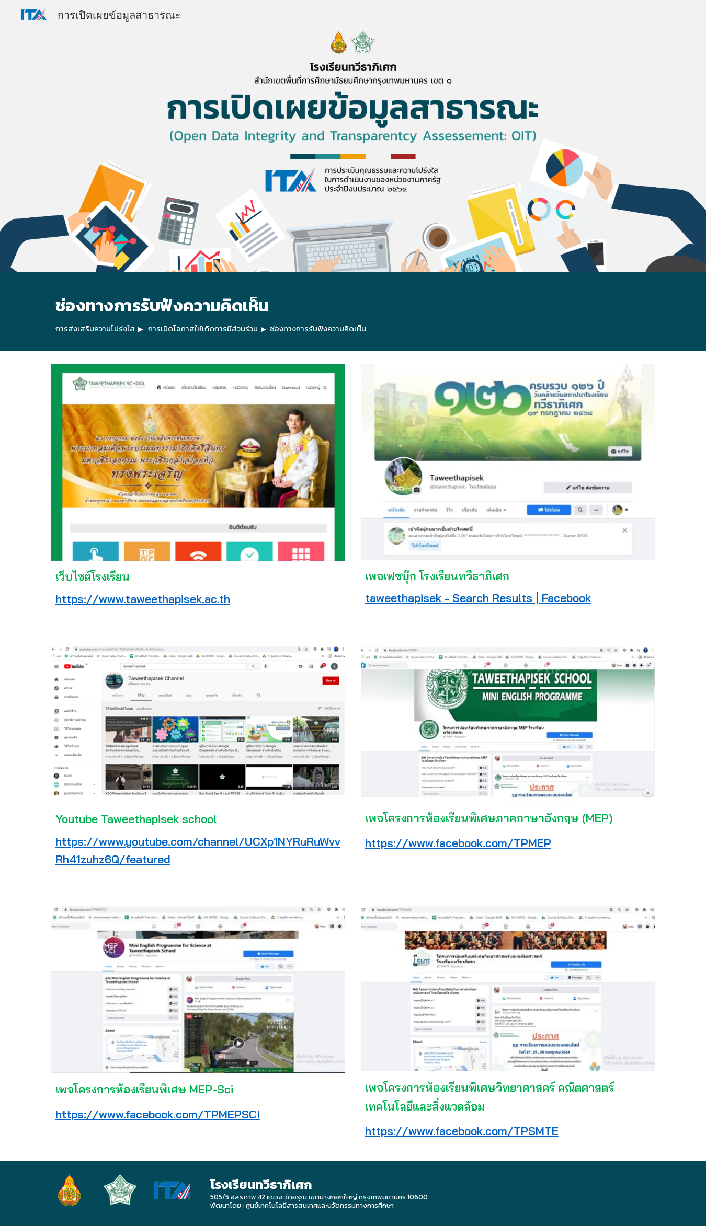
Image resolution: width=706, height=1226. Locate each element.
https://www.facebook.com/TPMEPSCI (157, 1114)
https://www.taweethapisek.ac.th (142, 599)
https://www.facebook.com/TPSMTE (462, 1131)
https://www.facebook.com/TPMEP (458, 843)
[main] (353, 311)
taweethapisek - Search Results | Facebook (478, 598)
